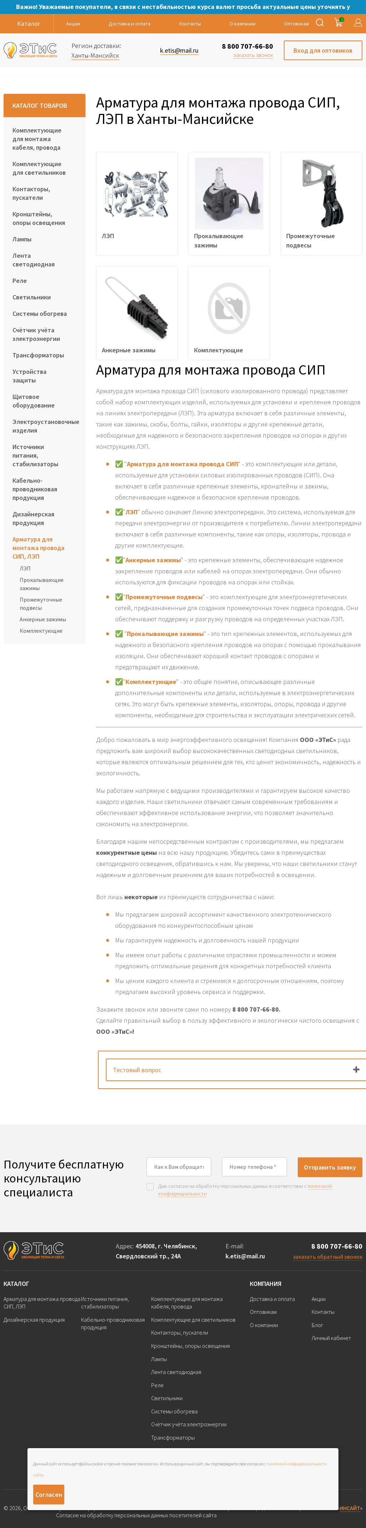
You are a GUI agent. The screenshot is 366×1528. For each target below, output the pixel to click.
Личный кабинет (331, 1337)
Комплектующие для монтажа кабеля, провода (37, 138)
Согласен (48, 1494)
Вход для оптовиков (322, 50)
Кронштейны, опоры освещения (39, 218)
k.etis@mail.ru (245, 1256)
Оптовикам (296, 23)
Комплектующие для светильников (39, 168)
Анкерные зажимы (43, 619)
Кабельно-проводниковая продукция (35, 489)
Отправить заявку (330, 1167)
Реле (20, 280)
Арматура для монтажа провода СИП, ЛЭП (38, 547)
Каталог (16, 1283)
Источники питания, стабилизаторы (35, 455)
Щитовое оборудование (34, 400)
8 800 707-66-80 (247, 46)
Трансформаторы (38, 355)
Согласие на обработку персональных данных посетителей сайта (136, 1515)
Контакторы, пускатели (31, 193)
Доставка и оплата (129, 23)
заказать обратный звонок (327, 1256)
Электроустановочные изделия (44, 426)
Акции (73, 23)
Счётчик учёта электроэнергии (36, 334)
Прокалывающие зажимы (42, 583)
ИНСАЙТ (350, 1508)
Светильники (32, 297)
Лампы (22, 239)
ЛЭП (25, 568)
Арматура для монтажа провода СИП (182, 464)
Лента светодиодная (34, 259)
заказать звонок (253, 54)
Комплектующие (41, 630)
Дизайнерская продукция (33, 518)
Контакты (190, 23)
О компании (242, 23)
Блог (317, 1325)
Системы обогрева (40, 313)
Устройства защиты (29, 375)
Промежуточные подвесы (41, 603)
